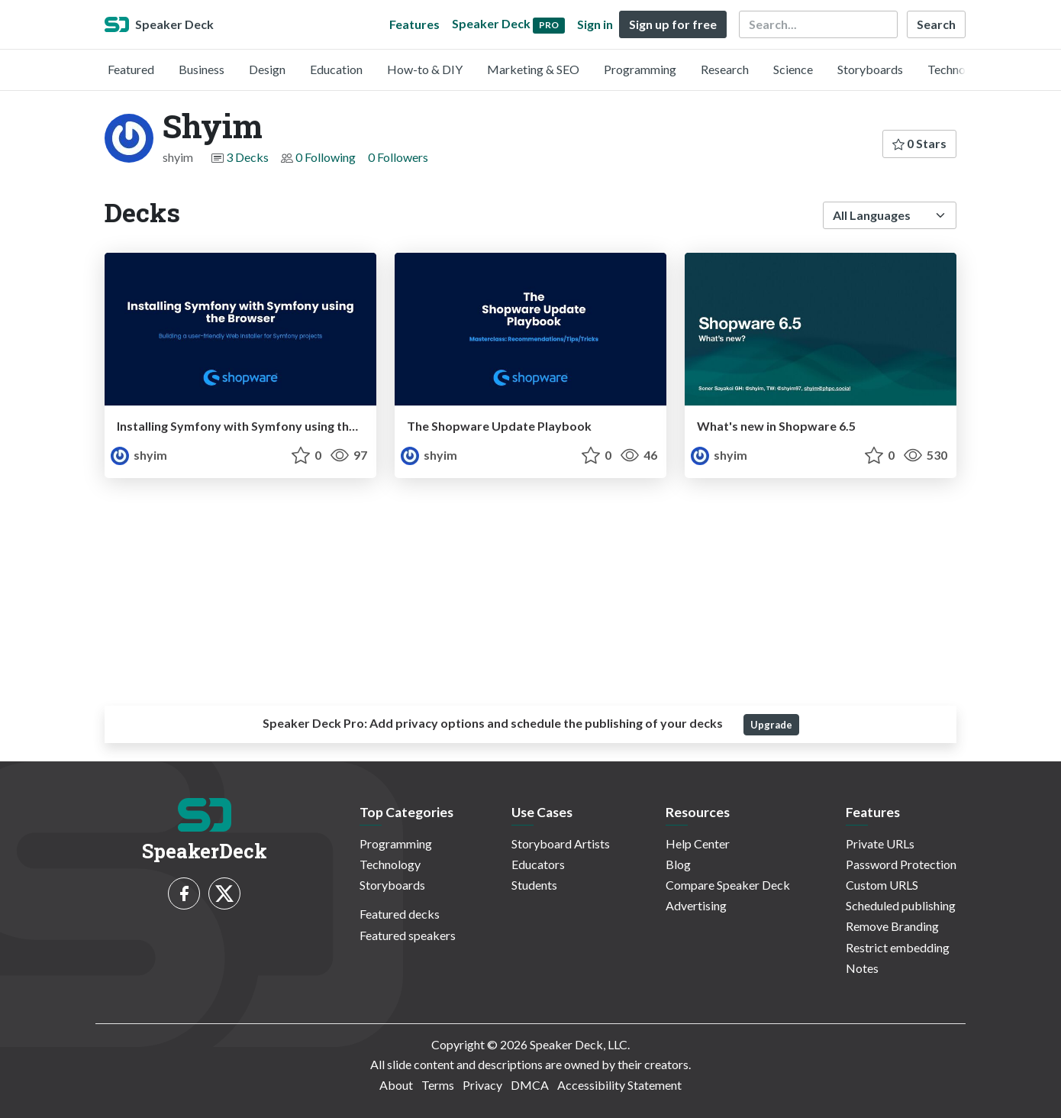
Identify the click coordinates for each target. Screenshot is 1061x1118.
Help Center (698, 843)
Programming (640, 69)
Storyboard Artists (560, 843)
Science (793, 69)
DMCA (530, 1085)
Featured (131, 69)
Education (336, 69)
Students (534, 884)
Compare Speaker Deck (728, 884)
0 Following (325, 157)
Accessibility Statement (619, 1085)
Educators (538, 864)
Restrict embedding (898, 947)
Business (201, 69)
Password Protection (901, 864)
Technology (957, 69)
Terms (437, 1085)
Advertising (696, 905)
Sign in (595, 24)
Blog (678, 864)
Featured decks (400, 913)
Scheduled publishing (901, 905)
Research (725, 69)
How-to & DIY (425, 69)
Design (267, 69)
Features (414, 24)
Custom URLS (882, 884)
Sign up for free (673, 24)
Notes (862, 968)
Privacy (482, 1085)
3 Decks (247, 157)
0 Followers (398, 157)
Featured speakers (408, 935)
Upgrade (771, 725)
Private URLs (880, 843)
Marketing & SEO (533, 69)
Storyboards (870, 69)
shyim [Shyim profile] (139, 455)
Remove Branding (892, 926)
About (396, 1085)
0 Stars (919, 143)
